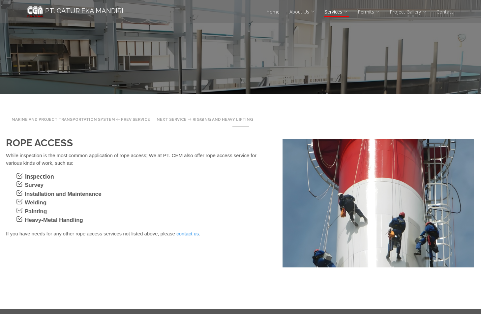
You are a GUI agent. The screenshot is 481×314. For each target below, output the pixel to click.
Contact (444, 12)
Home (273, 12)
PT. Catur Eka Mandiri (75, 11)
